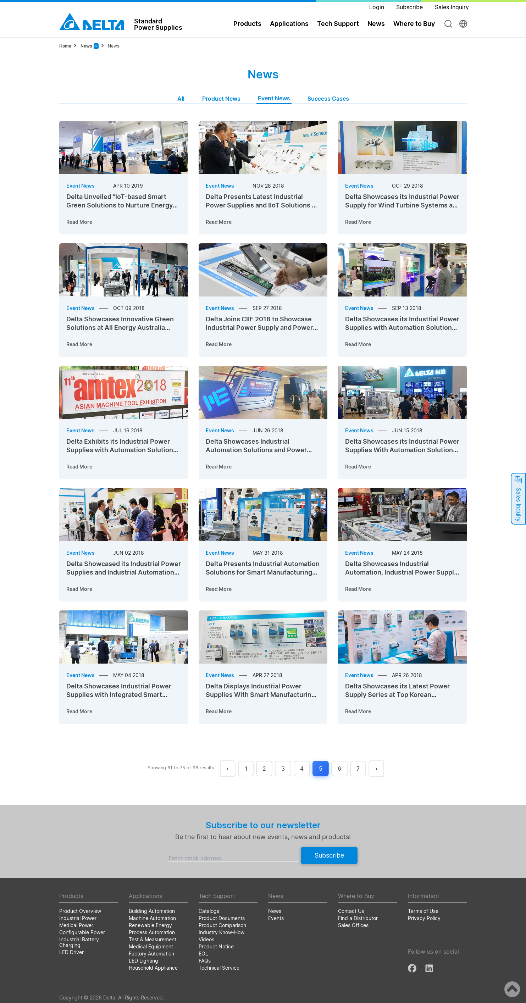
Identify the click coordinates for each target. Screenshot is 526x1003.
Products (247, 23)
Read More (79, 222)
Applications (289, 23)
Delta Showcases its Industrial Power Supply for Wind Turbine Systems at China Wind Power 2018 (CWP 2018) (402, 205)
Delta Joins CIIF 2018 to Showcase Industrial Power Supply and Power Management (259, 327)
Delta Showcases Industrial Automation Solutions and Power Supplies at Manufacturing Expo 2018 (263, 450)
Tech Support (338, 23)
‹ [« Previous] (228, 768)
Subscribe (329, 855)
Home (65, 46)
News (376, 23)
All (180, 98)
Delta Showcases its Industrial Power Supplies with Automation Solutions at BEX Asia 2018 (402, 327)
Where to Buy (414, 23)
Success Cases (328, 98)
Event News (274, 98)
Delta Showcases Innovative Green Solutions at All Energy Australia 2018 (120, 327)
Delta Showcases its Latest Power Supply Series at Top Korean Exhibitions (397, 694)
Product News (221, 98)
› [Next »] (376, 768)
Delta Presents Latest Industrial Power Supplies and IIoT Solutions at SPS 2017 (262, 205)
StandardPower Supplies (158, 24)
